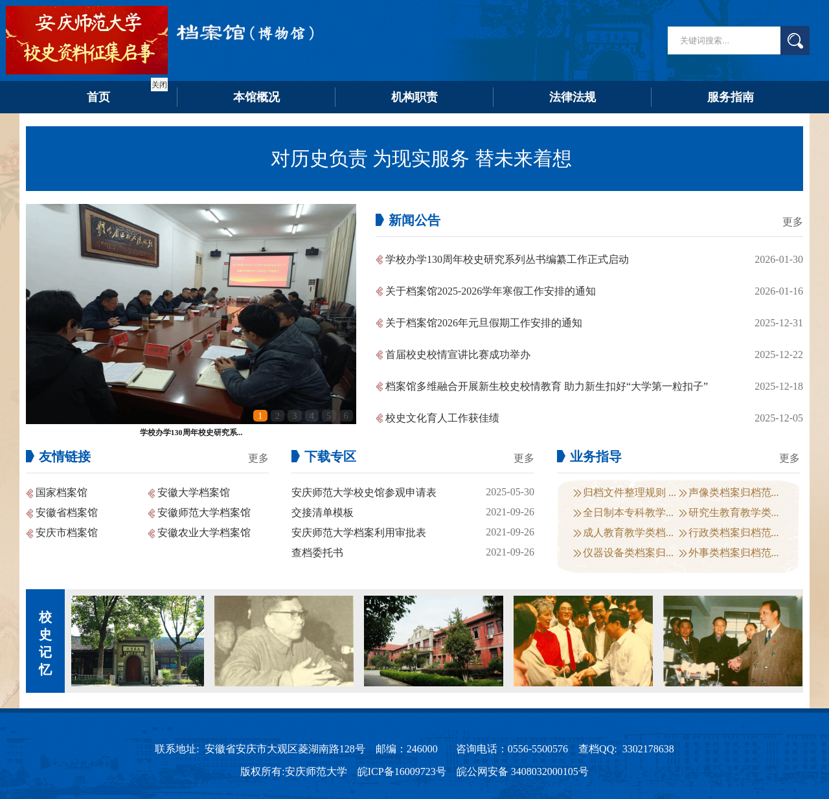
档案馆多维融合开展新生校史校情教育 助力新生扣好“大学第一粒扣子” (546, 386)
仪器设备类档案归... (628, 552)
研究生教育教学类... (733, 512)
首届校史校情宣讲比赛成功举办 (457, 354)
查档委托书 (317, 552)
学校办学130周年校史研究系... (191, 432)
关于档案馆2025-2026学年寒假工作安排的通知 (490, 291)
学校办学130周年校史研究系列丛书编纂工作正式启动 (507, 259)
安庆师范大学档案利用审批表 (358, 532)
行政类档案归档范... (733, 532)
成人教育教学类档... (628, 532)
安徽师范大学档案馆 (204, 512)
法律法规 (572, 97)
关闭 (158, 83)
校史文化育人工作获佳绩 (442, 417)
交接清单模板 (322, 512)
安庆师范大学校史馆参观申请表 (364, 492)
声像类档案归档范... (733, 492)
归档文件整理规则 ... (629, 492)
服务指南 (730, 97)
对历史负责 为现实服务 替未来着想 (421, 158)
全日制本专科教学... (628, 512)
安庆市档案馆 (67, 532)
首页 (98, 97)
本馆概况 (256, 97)
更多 (792, 221)
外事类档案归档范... (733, 552)
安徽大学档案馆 (193, 492)
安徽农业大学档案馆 (204, 532)
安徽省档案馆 (67, 512)
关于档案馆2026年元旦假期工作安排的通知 (483, 322)
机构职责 (414, 97)
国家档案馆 (61, 492)
